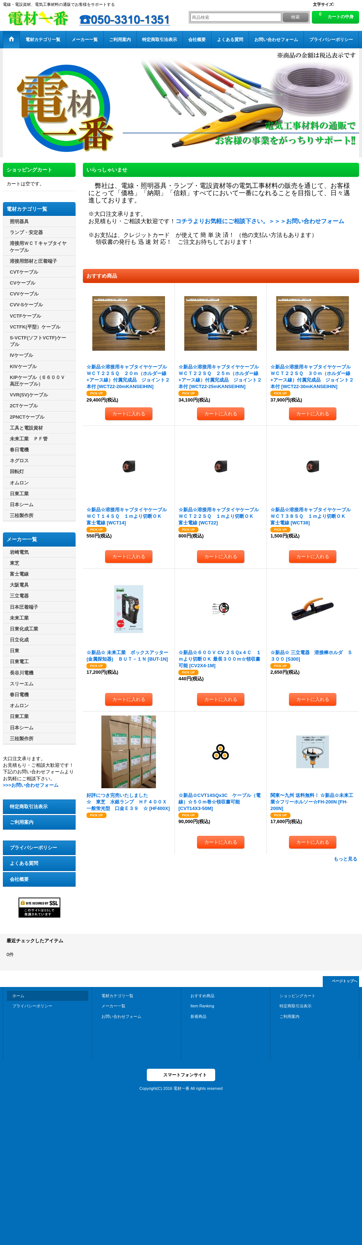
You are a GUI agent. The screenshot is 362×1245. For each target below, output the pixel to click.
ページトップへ (344, 981)
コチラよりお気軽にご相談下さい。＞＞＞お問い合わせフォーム (260, 221)
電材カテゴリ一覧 (117, 996)
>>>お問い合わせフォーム (31, 785)
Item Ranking (202, 1006)
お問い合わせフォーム (121, 1016)
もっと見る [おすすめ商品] (345, 859)
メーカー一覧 (113, 1006)
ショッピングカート (297, 996)
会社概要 (19, 879)
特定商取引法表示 (29, 806)
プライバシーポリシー (33, 847)
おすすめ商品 (202, 996)
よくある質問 (24, 863)
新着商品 (198, 1016)
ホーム (18, 996)
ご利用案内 (21, 822)
